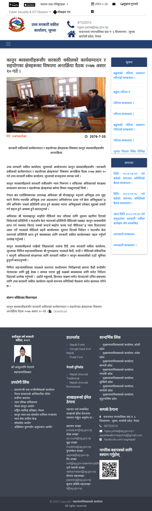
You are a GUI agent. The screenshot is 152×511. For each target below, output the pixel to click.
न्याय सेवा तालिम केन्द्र (25, 418)
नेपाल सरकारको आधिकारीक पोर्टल (32, 394)
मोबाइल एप (61, 12)
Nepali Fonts (77, 344)
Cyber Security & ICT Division (28, 12)
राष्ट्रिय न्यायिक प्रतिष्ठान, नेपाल (29, 410)
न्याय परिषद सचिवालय (25, 402)
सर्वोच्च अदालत (22, 398)
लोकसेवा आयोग (22, 423)
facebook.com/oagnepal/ (119, 439)
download (60, 311)
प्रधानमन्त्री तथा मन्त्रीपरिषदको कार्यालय (34, 389)
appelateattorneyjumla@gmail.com (120, 435)
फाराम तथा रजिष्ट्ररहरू (53, 4)
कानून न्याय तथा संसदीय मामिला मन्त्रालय (35, 414)
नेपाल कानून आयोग (24, 406)
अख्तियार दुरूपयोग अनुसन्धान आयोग (33, 427)
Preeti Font (76, 357)
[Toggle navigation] (8, 43)
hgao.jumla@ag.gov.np (118, 431)
